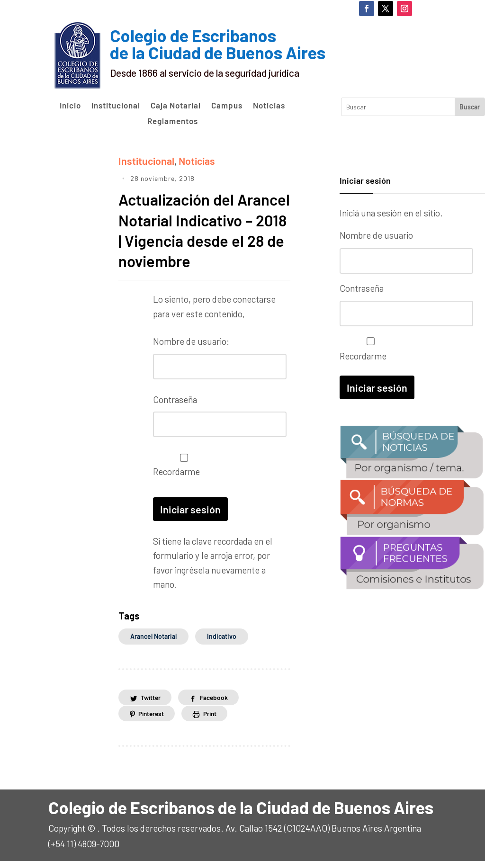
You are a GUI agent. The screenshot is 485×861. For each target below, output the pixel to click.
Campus (226, 105)
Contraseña (175, 400)
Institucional (115, 105)
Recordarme (181, 465)
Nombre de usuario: (191, 344)
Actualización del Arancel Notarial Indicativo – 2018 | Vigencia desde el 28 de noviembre (194, 222)
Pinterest (152, 713)
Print (214, 713)
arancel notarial (153, 635)
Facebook (218, 696)
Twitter (151, 696)
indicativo (221, 635)
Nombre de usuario (376, 235)
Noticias (269, 105)
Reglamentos (172, 121)
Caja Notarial (176, 105)
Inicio (70, 105)
